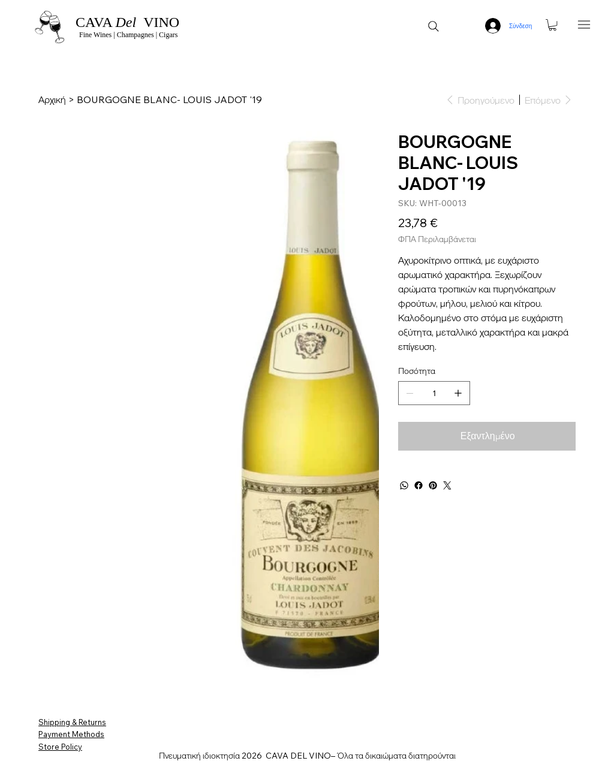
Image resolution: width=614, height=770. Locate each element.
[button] (552, 25)
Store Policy (60, 746)
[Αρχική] (52, 99)
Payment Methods (71, 734)
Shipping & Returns (72, 722)
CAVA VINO (127, 22)
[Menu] (584, 24)
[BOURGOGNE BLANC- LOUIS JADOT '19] (169, 99)
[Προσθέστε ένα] (458, 393)
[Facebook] (419, 485)
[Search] (433, 26)
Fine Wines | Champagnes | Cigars (127, 35)
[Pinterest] (433, 485)
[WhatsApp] (404, 485)
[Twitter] (447, 485)
